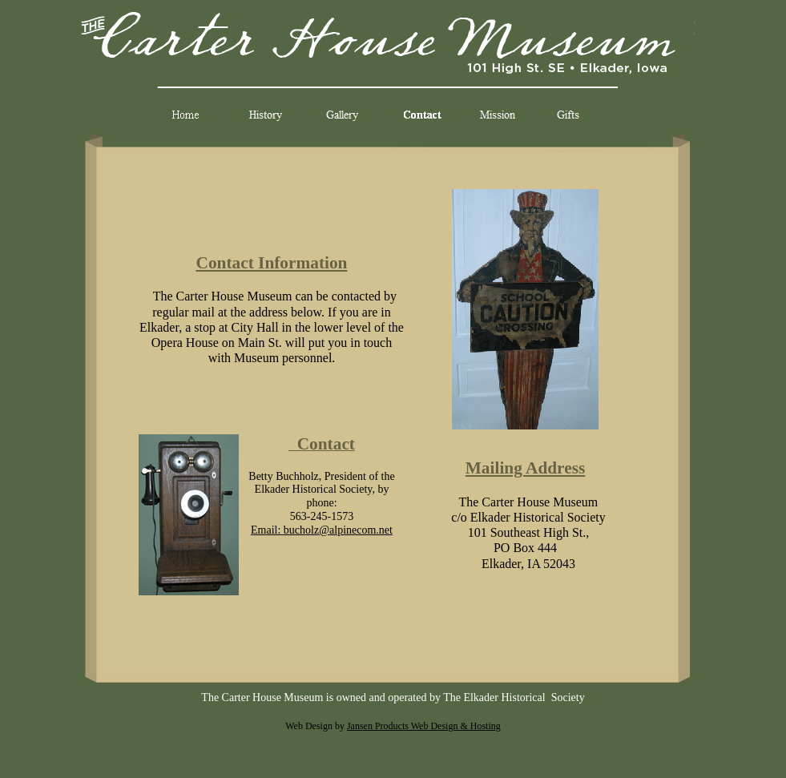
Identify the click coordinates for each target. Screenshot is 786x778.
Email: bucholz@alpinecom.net (322, 530)
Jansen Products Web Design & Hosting (424, 726)
